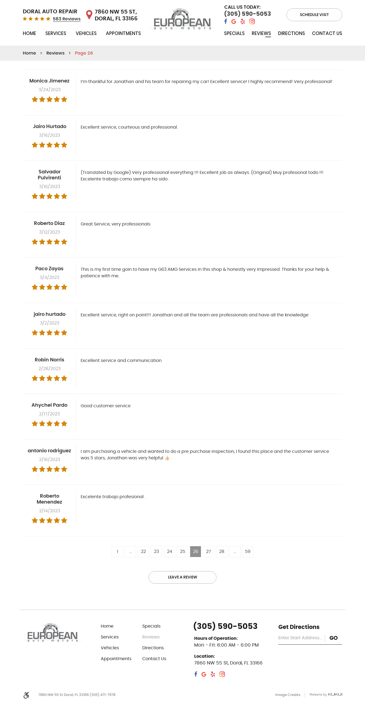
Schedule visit (314, 14)
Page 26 (84, 53)
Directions (291, 33)
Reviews (261, 33)
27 (208, 551)
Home (29, 33)
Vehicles (86, 33)
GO (333, 638)
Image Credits (287, 695)
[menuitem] (29, 34)
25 (182, 551)
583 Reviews (67, 19)
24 (169, 551)
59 (247, 551)
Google (233, 21)
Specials (234, 33)
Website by (325, 695)
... (130, 551)
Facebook (225, 21)
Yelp (242, 21)
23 (156, 551)
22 (143, 551)
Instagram (252, 21)
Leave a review (182, 577)
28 (221, 551)
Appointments (123, 33)
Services (55, 33)
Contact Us (327, 33)
